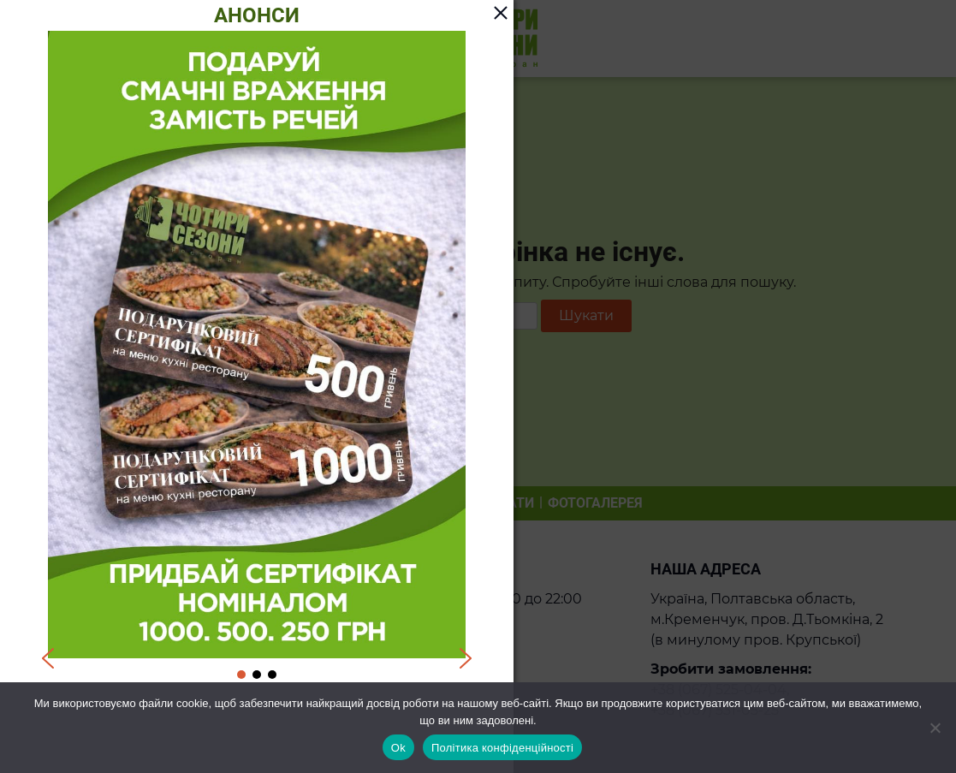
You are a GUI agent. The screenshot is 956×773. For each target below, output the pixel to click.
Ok (398, 747)
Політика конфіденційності (502, 747)
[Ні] (934, 727)
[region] (256, 356)
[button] (48, 658)
